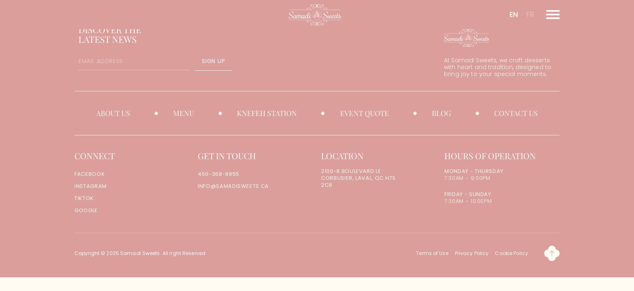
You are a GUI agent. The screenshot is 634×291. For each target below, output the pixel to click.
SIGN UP (213, 61)
